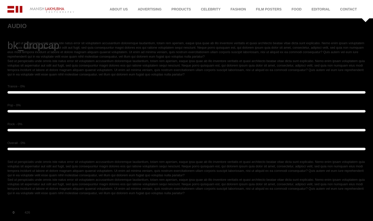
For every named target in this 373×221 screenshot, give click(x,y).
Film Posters (268, 9)
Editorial (320, 9)
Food (296, 9)
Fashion (238, 9)
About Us (119, 9)
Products (181, 9)
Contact (348, 9)
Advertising (150, 9)
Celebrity (211, 9)
